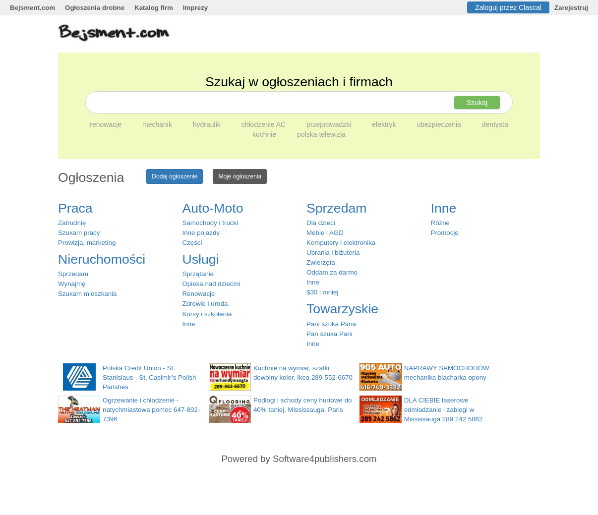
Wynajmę (71, 283)
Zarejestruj (571, 7)
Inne (188, 324)
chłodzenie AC (264, 124)
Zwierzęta (320, 262)
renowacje (106, 124)
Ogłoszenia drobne (94, 7)
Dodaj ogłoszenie (174, 176)
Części (192, 242)
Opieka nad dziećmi (211, 283)
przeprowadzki (329, 124)
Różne (440, 223)
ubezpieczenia (440, 124)
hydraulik (208, 124)
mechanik (158, 124)
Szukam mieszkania (87, 293)
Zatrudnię (72, 223)
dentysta (495, 124)
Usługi (200, 259)
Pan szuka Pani (329, 334)
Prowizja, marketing (87, 242)
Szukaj (477, 103)
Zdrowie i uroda (205, 303)
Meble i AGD (325, 232)
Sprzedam (73, 274)
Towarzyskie (342, 308)
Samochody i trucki (210, 223)
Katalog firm (153, 7)
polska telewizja (321, 134)
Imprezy (195, 7)
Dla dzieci (320, 223)
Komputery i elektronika (340, 242)
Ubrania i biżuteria (332, 252)
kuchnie (265, 134)
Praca (75, 208)
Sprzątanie (198, 274)
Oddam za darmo (332, 272)
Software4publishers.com (324, 459)
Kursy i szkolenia (207, 314)
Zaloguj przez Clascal (508, 7)
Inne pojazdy (201, 232)
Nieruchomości (101, 259)
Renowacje (198, 293)
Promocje (445, 232)
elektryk (385, 124)
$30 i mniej (322, 292)
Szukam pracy (79, 232)
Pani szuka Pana (331, 324)
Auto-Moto (212, 208)
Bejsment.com (32, 7)
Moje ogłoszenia (239, 176)
